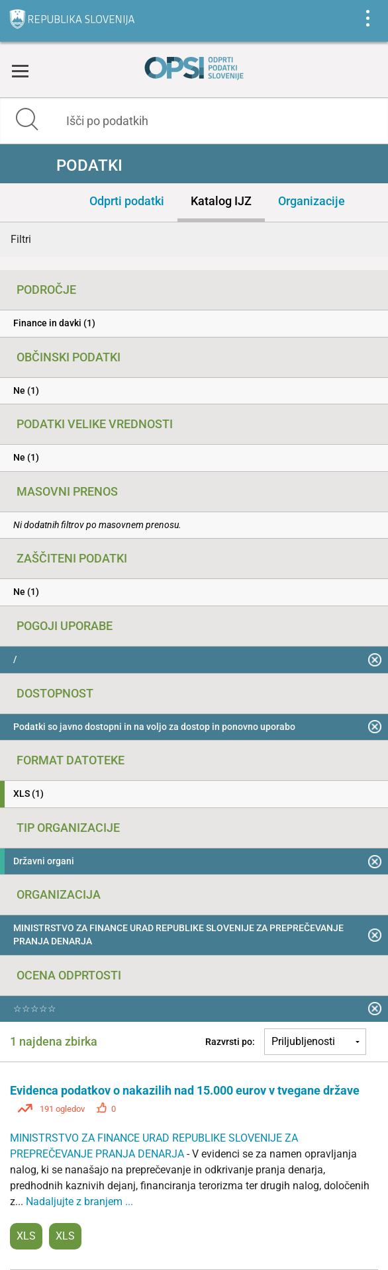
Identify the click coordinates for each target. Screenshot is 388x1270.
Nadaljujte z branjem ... (79, 1201)
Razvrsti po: (230, 1041)
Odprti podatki (126, 201)
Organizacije (311, 201)
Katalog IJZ (221, 201)
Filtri (21, 239)
